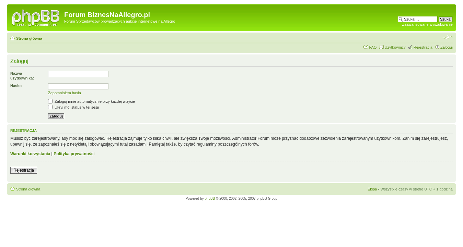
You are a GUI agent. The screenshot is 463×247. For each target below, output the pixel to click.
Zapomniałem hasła (64, 93)
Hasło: (16, 86)
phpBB (210, 198)
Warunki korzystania (30, 153)
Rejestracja (423, 47)
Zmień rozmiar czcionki (448, 37)
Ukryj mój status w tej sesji (73, 107)
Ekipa (372, 189)
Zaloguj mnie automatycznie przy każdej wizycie (91, 101)
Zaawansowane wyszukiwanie (427, 24)
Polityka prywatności (74, 153)
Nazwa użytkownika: (22, 75)
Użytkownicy (395, 47)
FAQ (373, 47)
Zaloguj (446, 47)
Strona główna (29, 38)
